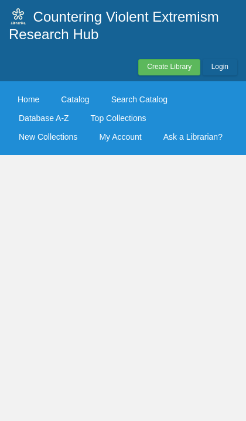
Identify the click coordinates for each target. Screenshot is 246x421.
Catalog (75, 99)
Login (219, 67)
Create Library (169, 67)
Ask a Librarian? (193, 137)
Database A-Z (44, 118)
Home (28, 99)
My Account (120, 137)
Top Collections (118, 118)
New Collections (48, 137)
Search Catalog (139, 99)
